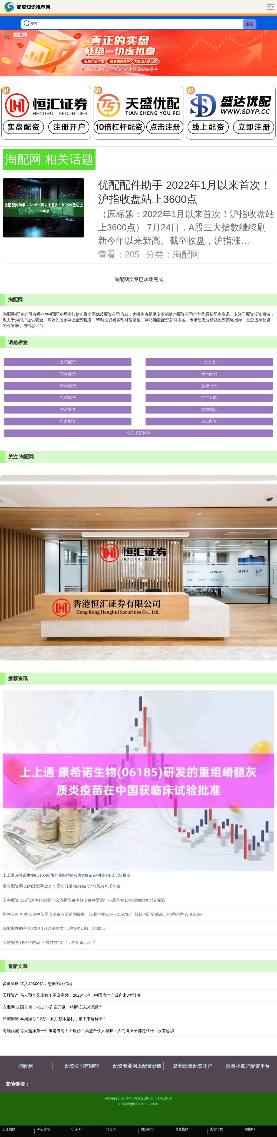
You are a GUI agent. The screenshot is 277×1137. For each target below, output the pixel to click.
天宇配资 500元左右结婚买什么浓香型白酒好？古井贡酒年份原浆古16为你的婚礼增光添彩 (84, 900)
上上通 (209, 361)
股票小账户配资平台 (248, 1066)
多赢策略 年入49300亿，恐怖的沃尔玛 (37, 983)
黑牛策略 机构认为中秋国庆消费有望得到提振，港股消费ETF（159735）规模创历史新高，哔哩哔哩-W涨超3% (102, 914)
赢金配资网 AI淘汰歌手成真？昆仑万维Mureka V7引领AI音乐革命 (61, 886)
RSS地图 (145, 1098)
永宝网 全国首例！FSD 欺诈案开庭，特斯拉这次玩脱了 (52, 1007)
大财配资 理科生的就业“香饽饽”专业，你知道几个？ (49, 942)
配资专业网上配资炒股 (137, 1066)
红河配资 (68, 373)
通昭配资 (68, 361)
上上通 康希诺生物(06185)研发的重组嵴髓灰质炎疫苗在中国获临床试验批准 (66, 875)
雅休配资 (68, 385)
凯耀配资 (68, 397)
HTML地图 (163, 1098)
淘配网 (26, 1066)
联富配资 (68, 409)
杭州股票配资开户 (192, 1066)
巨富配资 (68, 421)
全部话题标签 (138, 433)
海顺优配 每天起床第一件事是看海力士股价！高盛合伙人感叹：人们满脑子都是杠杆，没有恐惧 (88, 1030)
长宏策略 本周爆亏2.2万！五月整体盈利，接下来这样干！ (55, 1018)
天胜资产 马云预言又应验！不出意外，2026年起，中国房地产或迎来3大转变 (72, 995)
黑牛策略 (209, 397)
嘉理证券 (209, 385)
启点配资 (209, 421)
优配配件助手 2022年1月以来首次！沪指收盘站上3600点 (54, 928)
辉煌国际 (209, 409)
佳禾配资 (209, 373)
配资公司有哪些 (82, 1066)
